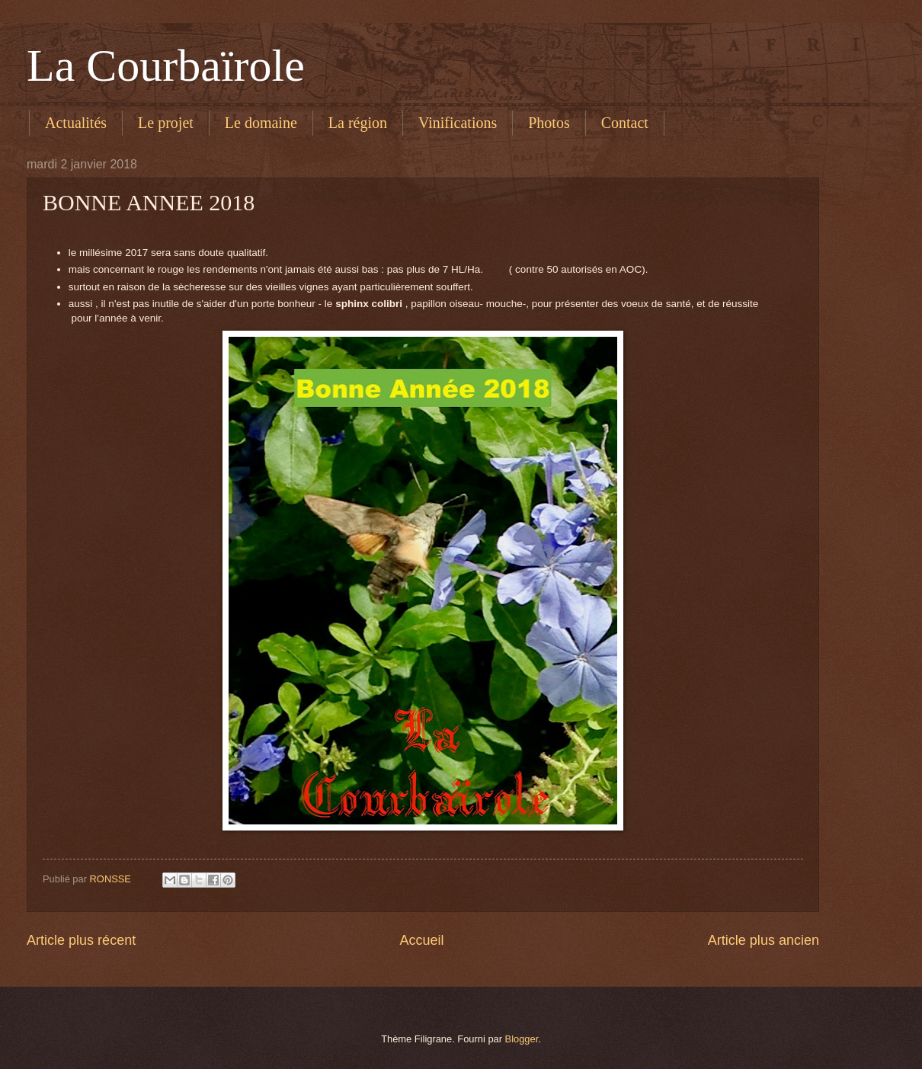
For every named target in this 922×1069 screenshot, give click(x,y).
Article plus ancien (763, 940)
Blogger (522, 1039)
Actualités (76, 122)
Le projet (166, 122)
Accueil (421, 940)
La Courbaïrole (166, 65)
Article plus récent (81, 940)
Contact (624, 122)
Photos (548, 122)
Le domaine (261, 122)
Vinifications (457, 122)
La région (357, 122)
